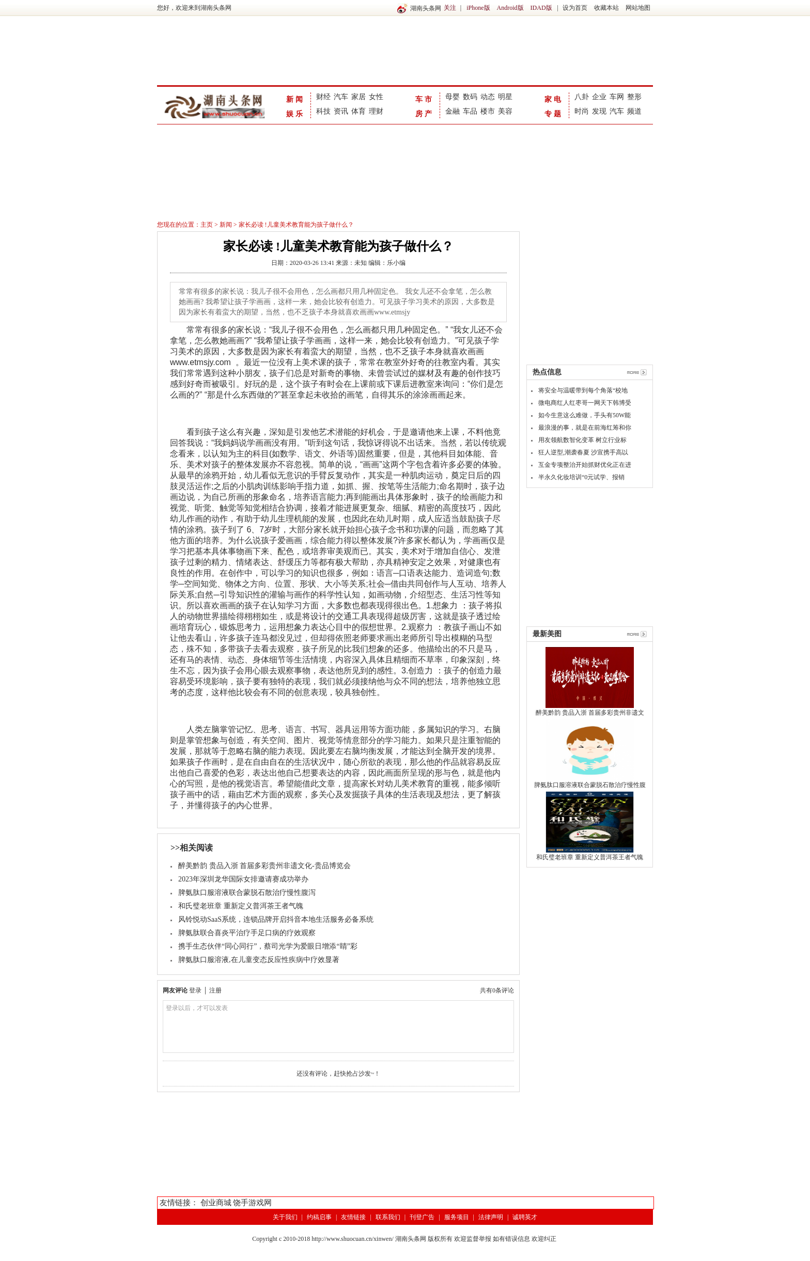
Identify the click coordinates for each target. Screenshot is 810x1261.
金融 (452, 111)
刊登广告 (422, 1217)
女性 (376, 97)
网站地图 (638, 7)
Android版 (510, 7)
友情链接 (353, 1217)
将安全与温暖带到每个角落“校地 (583, 390)
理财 (376, 111)
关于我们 (285, 1217)
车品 (470, 111)
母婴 (452, 97)
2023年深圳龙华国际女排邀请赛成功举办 (243, 879)
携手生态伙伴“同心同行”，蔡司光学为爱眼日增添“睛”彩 (267, 946)
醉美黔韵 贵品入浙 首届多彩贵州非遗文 (590, 712)
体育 (358, 111)
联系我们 (388, 1217)
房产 (424, 114)
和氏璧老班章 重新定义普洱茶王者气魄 (240, 906)
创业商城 (215, 1203)
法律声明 (490, 1217)
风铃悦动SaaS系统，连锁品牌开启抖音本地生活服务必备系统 (275, 919)
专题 (553, 114)
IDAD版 (541, 7)
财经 (323, 97)
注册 (215, 990)
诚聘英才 (524, 1217)
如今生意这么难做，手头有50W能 (584, 415)
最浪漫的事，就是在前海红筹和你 (584, 427)
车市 (424, 99)
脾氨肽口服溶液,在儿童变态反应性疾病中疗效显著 (258, 960)
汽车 (341, 97)
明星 (505, 97)
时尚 (581, 111)
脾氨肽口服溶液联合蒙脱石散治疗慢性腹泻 (247, 892)
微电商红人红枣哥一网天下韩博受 (584, 402)
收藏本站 (606, 7)
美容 (505, 111)
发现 (599, 111)
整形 (634, 97)
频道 (634, 111)
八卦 (581, 97)
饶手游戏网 (252, 1203)
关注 (450, 7)
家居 (358, 97)
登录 (195, 990)
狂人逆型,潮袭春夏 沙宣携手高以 (583, 452)
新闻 (295, 99)
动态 (487, 97)
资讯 (341, 111)
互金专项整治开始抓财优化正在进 (584, 464)
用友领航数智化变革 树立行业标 (582, 440)
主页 (206, 224)
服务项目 (456, 1217)
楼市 (487, 111)
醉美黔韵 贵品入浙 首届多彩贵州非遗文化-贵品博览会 (264, 866)
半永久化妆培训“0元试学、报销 (581, 477)
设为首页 (575, 7)
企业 (599, 97)
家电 (553, 99)
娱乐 (295, 114)
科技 (323, 111)
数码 (470, 97)
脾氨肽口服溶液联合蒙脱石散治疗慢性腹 (590, 785)
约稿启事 (319, 1217)
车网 (617, 97)
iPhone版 (478, 7)
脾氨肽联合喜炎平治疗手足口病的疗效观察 (247, 933)
